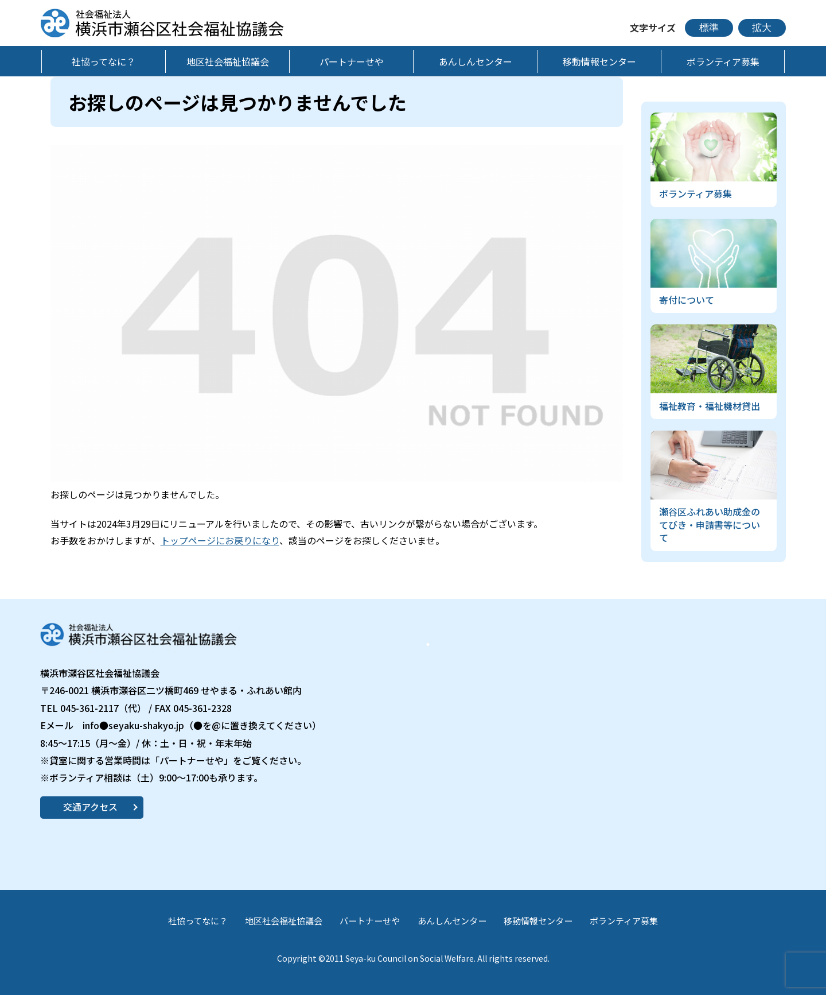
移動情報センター (538, 921)
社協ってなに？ (198, 921)
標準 (709, 27)
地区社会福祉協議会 (283, 921)
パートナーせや (370, 921)
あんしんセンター (452, 921)
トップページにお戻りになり (220, 540)
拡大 (762, 27)
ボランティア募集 (624, 921)
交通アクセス (90, 807)
